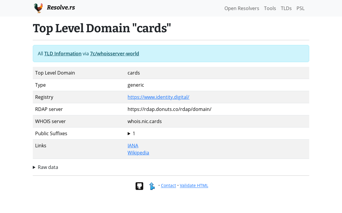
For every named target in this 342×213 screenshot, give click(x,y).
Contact (168, 185)
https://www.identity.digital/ (158, 97)
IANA (133, 145)
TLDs (286, 8)
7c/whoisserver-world (114, 53)
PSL (300, 8)
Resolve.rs (54, 7)
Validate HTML (194, 185)
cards (217, 133)
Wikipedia (138, 152)
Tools (270, 8)
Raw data (48, 167)
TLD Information (63, 53)
